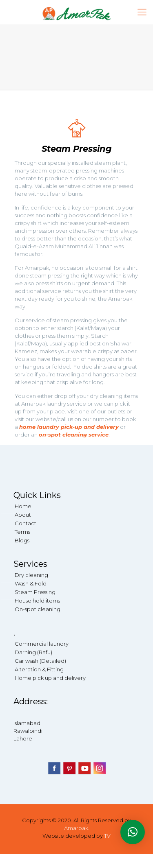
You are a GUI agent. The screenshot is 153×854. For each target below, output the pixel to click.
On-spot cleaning (37, 609)
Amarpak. (76, 828)
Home (23, 506)
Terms (22, 532)
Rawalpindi (27, 730)
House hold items (37, 600)
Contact (25, 523)
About (23, 514)
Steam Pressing (35, 592)
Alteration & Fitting (39, 669)
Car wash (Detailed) (40, 660)
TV (107, 835)
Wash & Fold (31, 583)
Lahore (22, 738)
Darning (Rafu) (33, 652)
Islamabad (26, 723)
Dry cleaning (31, 575)
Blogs (22, 540)
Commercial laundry (42, 643)
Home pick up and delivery (50, 678)
